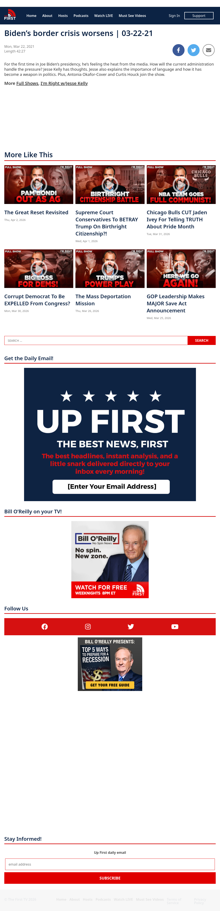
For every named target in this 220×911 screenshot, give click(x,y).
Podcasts (80, 15)
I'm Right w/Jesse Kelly (64, 83)
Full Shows (27, 83)
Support (198, 15)
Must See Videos (132, 15)
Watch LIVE (103, 15)
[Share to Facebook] (179, 50)
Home (31, 15)
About (47, 15)
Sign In (174, 15)
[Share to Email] (209, 50)
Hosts (63, 15)
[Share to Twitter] (194, 50)
